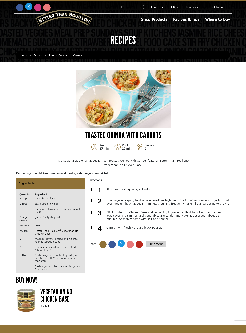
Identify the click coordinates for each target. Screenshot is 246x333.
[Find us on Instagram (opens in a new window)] (37, 7)
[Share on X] (121, 243)
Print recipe (156, 243)
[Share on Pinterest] (130, 244)
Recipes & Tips (186, 19)
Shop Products (154, 19)
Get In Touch (219, 7)
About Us (157, 7)
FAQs (174, 7)
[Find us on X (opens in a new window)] (28, 6)
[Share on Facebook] (112, 244)
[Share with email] (139, 244)
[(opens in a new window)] (26, 299)
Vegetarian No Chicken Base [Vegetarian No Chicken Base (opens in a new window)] (56, 295)
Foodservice (194, 7)
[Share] (103, 244)
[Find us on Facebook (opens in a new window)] (19, 7)
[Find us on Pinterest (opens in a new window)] (47, 7)
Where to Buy (217, 19)
